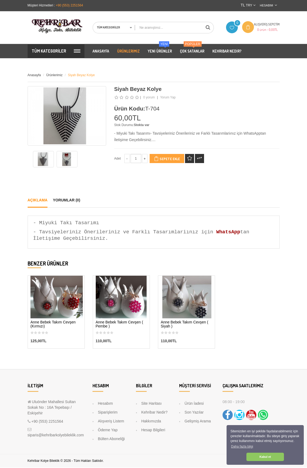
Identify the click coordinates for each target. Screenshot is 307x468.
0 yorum (149, 98)
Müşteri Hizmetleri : (41, 5)
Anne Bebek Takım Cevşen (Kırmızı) (53, 325)
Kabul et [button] (265, 456)
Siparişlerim (107, 413)
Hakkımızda (151, 421)
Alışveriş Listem (111, 421)
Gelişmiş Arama (197, 421)
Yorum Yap (168, 98)
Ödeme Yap (107, 430)
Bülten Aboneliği (111, 439)
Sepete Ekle (167, 159)
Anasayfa (34, 76)
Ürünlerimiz (54, 76)
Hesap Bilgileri (153, 430)
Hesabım (105, 404)
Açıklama (38, 200)
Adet (117, 159)
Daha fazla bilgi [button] (242, 446)
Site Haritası (151, 404)
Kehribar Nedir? (154, 413)
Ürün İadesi (194, 404)
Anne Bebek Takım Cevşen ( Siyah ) (184, 325)
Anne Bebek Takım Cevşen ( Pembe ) (119, 325)
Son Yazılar (194, 413)
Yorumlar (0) (66, 200)
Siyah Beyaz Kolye (81, 76)
